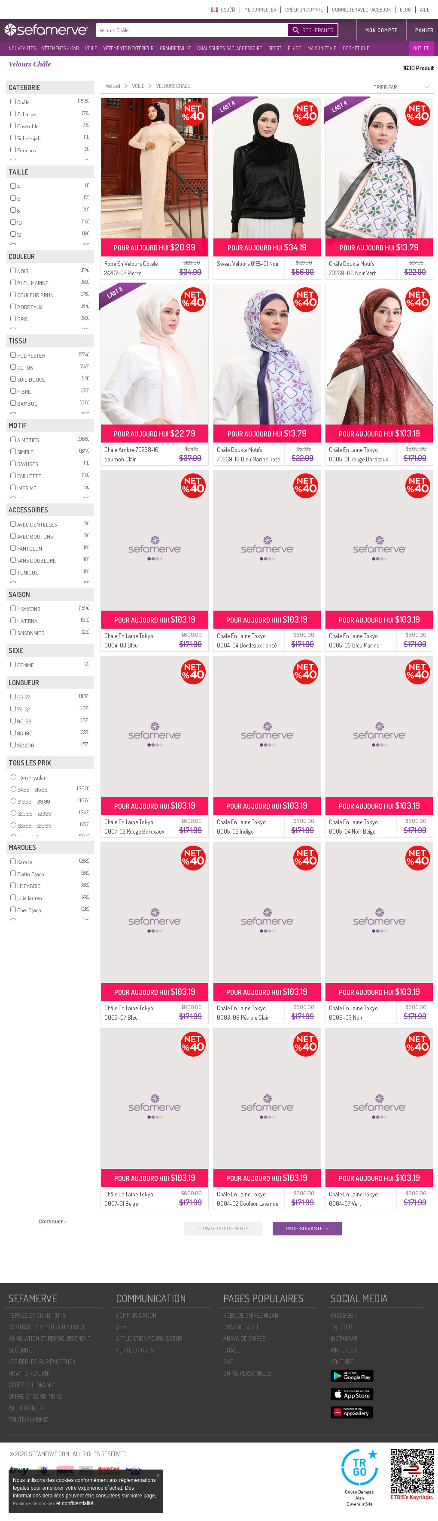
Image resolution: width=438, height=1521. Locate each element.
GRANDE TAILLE (175, 48)
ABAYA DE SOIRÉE (244, 1338)
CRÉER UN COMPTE (304, 9)
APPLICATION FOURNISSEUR (149, 1338)
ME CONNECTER (260, 9)
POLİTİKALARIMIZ (28, 1419)
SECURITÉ (20, 1350)
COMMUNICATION (136, 1315)
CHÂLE (231, 1350)
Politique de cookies (34, 1503)
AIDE (424, 9)
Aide (121, 1327)
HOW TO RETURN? (29, 1373)
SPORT (274, 48)
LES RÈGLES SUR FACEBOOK (42, 1361)
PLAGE (294, 48)
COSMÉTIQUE (356, 48)
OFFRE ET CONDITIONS (35, 1396)
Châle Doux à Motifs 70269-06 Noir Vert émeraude (352, 273)
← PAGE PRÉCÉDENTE (223, 1228)
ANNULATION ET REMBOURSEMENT (50, 1338)
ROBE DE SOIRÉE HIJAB (250, 1315)
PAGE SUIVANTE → (307, 1228)
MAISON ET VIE (321, 48)
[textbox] (189, 30)
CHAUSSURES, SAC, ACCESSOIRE (229, 48)
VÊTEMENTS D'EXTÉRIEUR (128, 48)
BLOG (405, 9)
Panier (424, 30)
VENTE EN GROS (135, 1350)
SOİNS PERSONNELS (247, 1373)
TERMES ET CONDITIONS (37, 1315)
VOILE (91, 48)
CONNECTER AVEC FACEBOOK (361, 9)
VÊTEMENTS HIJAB (60, 48)
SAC (228, 1361)
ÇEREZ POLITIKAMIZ (32, 1384)
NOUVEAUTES (22, 48)
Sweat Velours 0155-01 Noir (248, 263)
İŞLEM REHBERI (26, 1408)
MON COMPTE (381, 30)
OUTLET (421, 48)
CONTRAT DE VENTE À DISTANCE (47, 1327)
